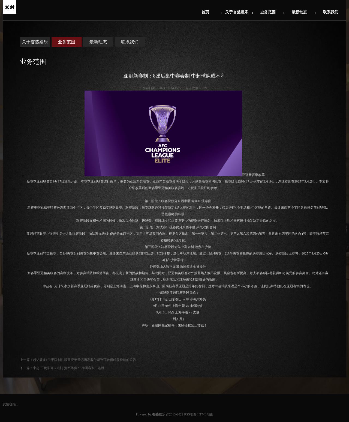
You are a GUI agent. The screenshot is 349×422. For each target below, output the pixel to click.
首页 (205, 12)
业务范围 (268, 12)
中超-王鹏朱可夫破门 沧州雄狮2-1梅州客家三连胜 (69, 368)
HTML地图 (205, 414)
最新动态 (299, 12)
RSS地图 (190, 414)
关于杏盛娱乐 (236, 12)
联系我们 (330, 12)
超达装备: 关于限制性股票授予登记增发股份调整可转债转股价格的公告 (84, 360)
